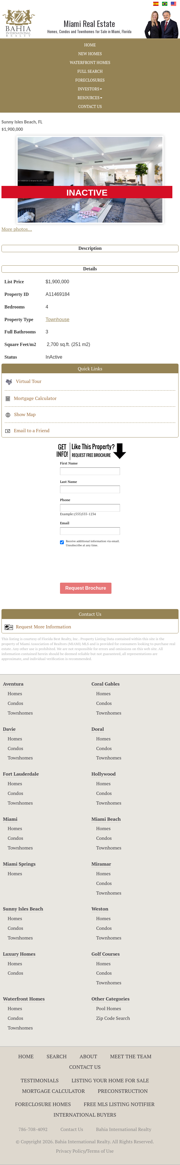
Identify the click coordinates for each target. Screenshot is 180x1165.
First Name (69, 463)
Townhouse (57, 319)
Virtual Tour (23, 381)
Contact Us (85, 1066)
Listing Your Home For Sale (110, 1080)
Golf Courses (105, 954)
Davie (9, 729)
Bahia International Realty (123, 1129)
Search (56, 1056)
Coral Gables (105, 684)
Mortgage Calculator (30, 398)
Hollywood (103, 774)
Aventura (13, 684)
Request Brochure (85, 588)
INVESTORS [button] (90, 88)
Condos (15, 703)
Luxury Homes (19, 954)
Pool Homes (108, 1008)
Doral (97, 729)
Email (64, 523)
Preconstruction (123, 1090)
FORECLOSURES (90, 80)
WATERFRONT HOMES (90, 62)
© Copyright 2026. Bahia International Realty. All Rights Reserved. (85, 1141)
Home (26, 1056)
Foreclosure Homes (43, 1104)
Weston (99, 908)
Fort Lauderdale (21, 774)
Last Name (68, 481)
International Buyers (85, 1114)
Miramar (101, 864)
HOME (90, 45)
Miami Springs (19, 864)
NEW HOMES (90, 53)
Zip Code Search (113, 1018)
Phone (65, 500)
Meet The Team (130, 1056)
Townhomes (20, 713)
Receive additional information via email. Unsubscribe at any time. (89, 543)
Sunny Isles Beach (23, 908)
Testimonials (40, 1080)
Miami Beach (106, 819)
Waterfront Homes (24, 999)
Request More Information (38, 626)
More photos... (16, 229)
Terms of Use (100, 1151)
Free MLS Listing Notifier (119, 1104)
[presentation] (104, 561)
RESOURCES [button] (90, 97)
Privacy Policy (70, 1151)
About (88, 1056)
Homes (15, 693)
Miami (10, 819)
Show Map (20, 414)
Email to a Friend (27, 430)
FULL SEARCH (90, 71)
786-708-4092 (33, 1129)
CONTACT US (90, 106)
